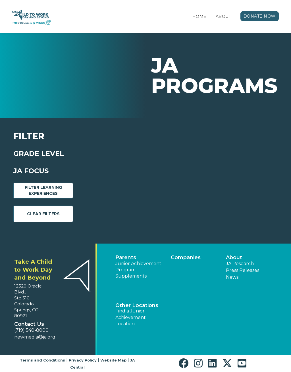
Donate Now (260, 16)
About (223, 16)
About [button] (234, 257)
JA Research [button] (240, 263)
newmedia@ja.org (34, 337)
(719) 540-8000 (31, 330)
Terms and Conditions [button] (42, 360)
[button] (184, 363)
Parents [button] (125, 257)
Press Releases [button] (242, 270)
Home (199, 16)
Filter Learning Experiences (43, 190)
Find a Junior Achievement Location (130, 317)
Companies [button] (186, 257)
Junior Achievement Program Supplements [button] (138, 270)
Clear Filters (43, 213)
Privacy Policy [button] (83, 360)
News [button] (232, 277)
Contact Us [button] (29, 324)
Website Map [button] (113, 360)
